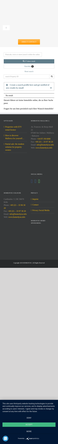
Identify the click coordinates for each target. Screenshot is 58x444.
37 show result (29, 61)
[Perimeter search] (23, 54)
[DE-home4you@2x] (29, 6)
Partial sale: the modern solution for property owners (14, 147)
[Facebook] (32, 181)
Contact (35, 205)
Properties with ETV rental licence (13, 128)
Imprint (35, 199)
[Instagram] (35, 181)
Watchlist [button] (29, 66)
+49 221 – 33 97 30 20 (44, 142)
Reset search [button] (29, 71)
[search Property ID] (26, 77)
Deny (29, 418)
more (28, 431)
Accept (29, 424)
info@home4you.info (45, 145)
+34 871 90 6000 (43, 139)
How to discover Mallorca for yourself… (14, 136)
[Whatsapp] (39, 181)
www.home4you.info (43, 148)
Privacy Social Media (41, 210)
